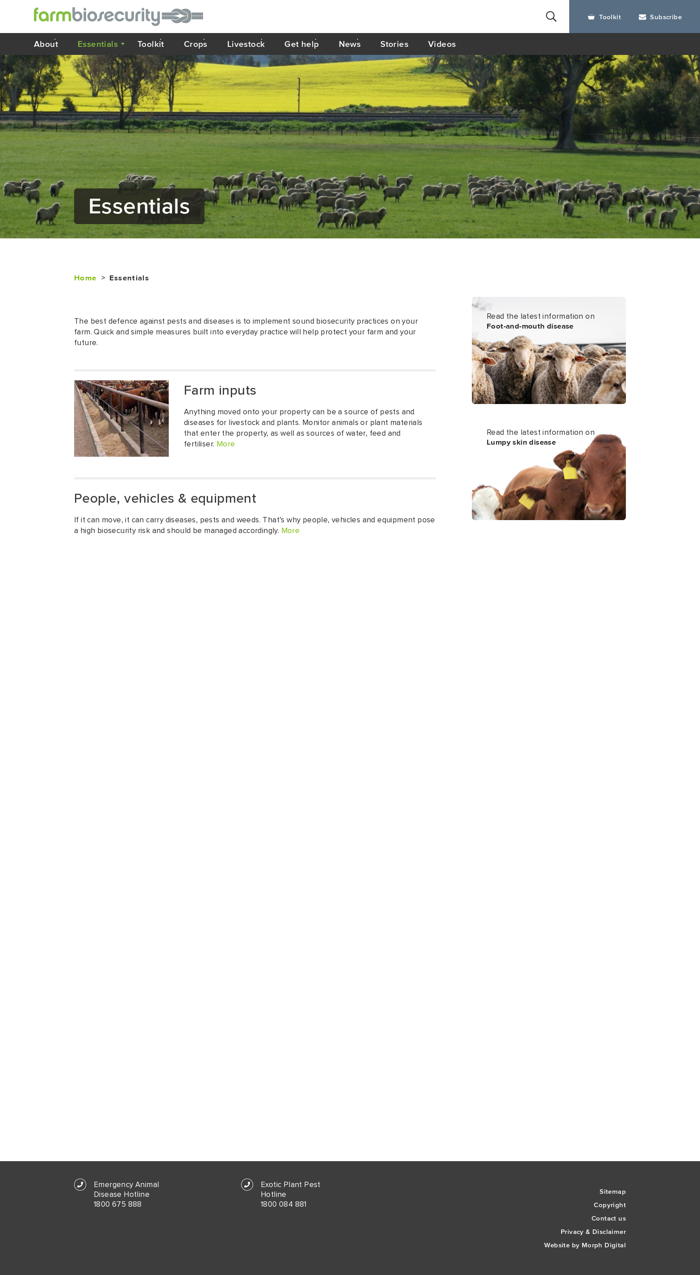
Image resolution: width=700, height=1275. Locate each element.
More (226, 444)
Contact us (609, 1218)
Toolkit (604, 16)
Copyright (610, 1204)
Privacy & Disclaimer (593, 1231)
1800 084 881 (284, 1204)
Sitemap (613, 1191)
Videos (442, 44)
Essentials (98, 44)
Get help (301, 44)
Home (85, 278)
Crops (196, 44)
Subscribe (660, 16)
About (46, 44)
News (350, 44)
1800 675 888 (118, 1204)
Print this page (587, 213)
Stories (394, 44)
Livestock (246, 44)
